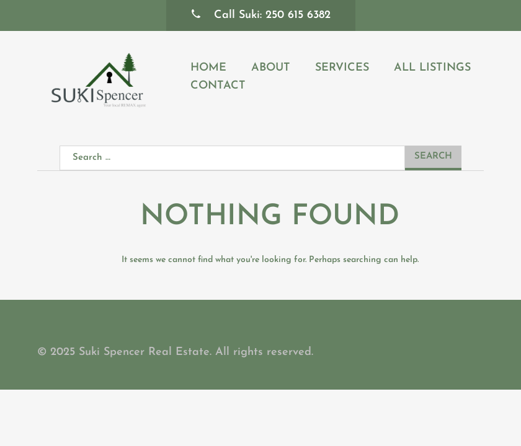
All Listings (432, 68)
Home (208, 68)
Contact (218, 86)
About (270, 68)
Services (342, 68)
